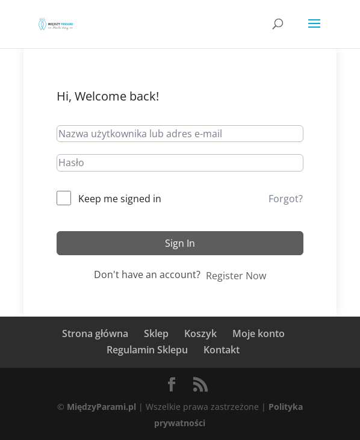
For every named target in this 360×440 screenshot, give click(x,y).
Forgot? (285, 198)
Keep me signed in (119, 198)
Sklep (156, 333)
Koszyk (200, 333)
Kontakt (221, 349)
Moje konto (258, 333)
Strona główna (95, 333)
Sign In (180, 243)
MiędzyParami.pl (101, 406)
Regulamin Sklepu (147, 349)
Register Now (236, 275)
